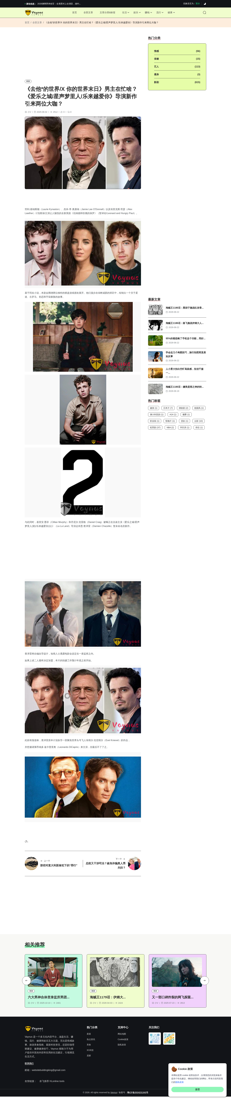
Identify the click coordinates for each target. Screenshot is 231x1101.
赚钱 (148, 13)
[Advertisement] (83, 58)
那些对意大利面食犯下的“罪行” (58, 869)
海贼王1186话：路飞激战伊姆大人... (185, 325)
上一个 (45, 864)
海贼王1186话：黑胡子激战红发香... (185, 310)
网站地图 (122, 1038)
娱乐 (136, 13)
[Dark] (204, 4)
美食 (89, 1049)
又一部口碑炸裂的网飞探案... (172, 1001)
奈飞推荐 (44, 1085)
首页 (72, 13)
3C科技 (90, 1055)
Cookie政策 (123, 1044)
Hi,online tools (57, 1085)
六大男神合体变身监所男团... (48, 1001)
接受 (197, 1089)
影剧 (28, 83)
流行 (160, 13)
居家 (89, 1060)
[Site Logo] (34, 13)
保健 (156, 61)
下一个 (121, 862)
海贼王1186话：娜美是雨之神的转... (185, 389)
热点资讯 (91, 1044)
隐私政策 (122, 1049)
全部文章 (86, 13)
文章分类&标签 (106, 13)
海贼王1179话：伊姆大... (108, 1001)
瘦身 (156, 76)
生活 (124, 13)
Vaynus (113, 1097)
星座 (89, 1038)
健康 (172, 13)
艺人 (156, 68)
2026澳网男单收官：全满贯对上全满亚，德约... (59, 4)
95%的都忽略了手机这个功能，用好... (185, 340)
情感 (156, 53)
